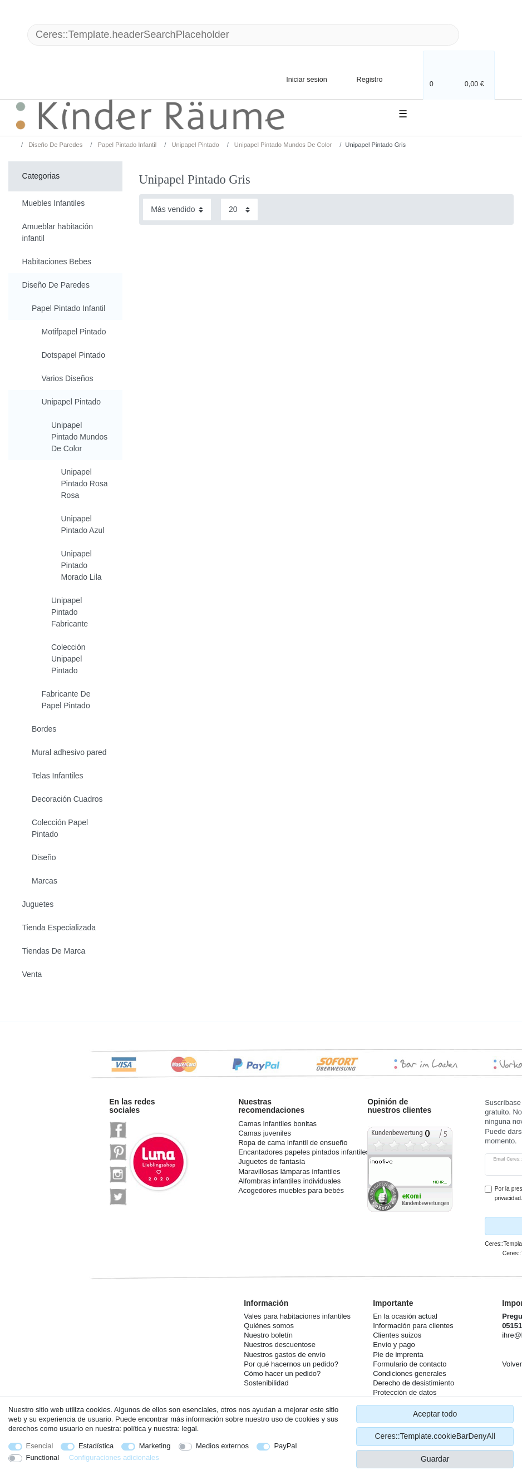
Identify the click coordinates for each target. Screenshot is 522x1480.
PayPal (285, 1446)
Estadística (96, 1446)
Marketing (155, 1446)
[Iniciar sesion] (297, 79)
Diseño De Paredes (54, 144)
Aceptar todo (435, 1413)
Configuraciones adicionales (114, 1457)
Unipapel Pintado (194, 144)
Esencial (39, 1446)
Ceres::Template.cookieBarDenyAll (435, 1436)
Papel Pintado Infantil (126, 144)
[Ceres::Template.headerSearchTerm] (243, 35)
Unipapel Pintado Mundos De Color (282, 144)
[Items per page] (239, 209)
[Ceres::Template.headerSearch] (477, 35)
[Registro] (361, 79)
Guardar (435, 1458)
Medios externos (222, 1446)
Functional (43, 1457)
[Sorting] (177, 209)
